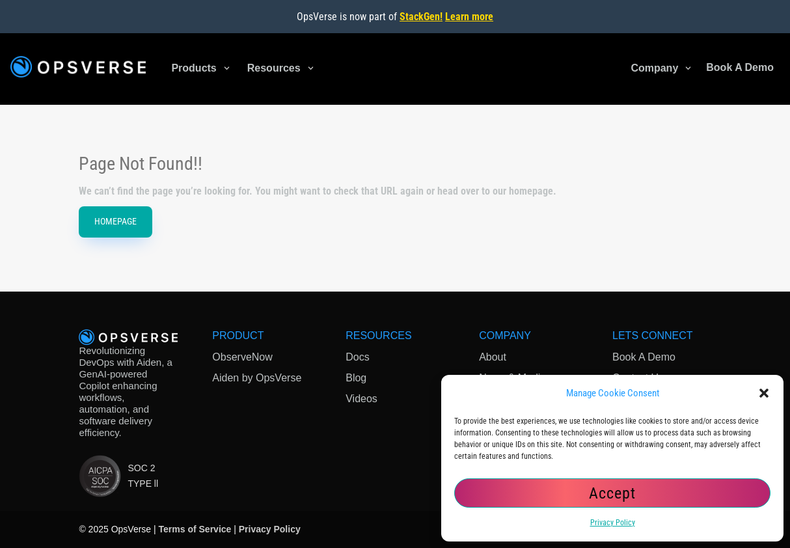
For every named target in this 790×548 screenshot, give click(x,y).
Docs (357, 357)
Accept (612, 493)
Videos (361, 398)
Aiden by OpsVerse (256, 377)
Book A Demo (643, 357)
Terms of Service (195, 529)
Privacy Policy (612, 522)
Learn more (469, 16)
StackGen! (421, 16)
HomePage (115, 221)
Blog (356, 377)
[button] (763, 393)
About (492, 357)
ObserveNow (242, 357)
